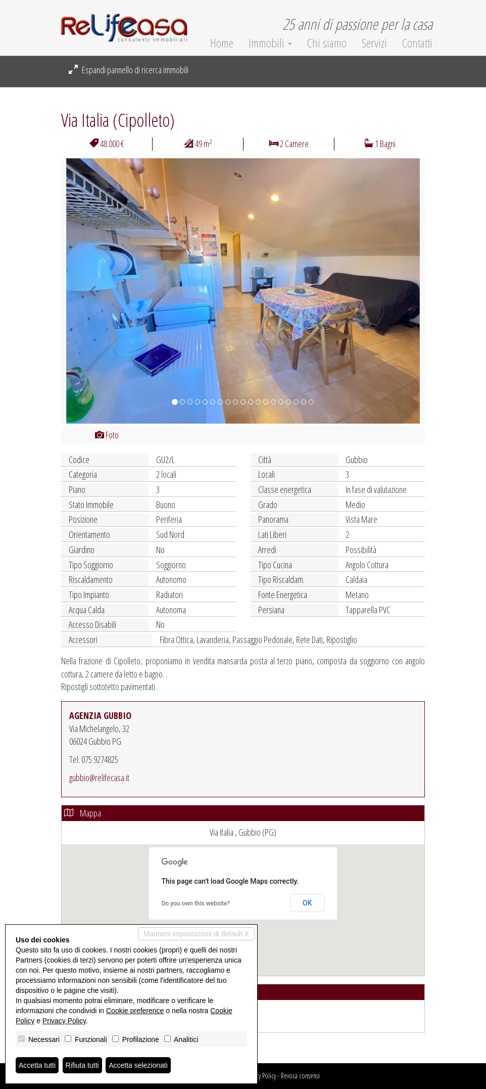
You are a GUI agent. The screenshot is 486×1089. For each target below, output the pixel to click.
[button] (88, 291)
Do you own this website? (196, 903)
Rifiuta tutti (82, 1065)
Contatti (417, 43)
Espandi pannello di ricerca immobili (128, 70)
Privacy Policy (261, 1075)
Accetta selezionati (138, 1065)
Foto (107, 435)
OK (307, 903)
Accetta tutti (37, 1065)
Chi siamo (327, 43)
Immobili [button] (270, 43)
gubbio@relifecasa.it (99, 778)
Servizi (374, 43)
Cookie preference (135, 1011)
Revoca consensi (300, 1075)
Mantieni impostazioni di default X (196, 934)
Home (221, 43)
